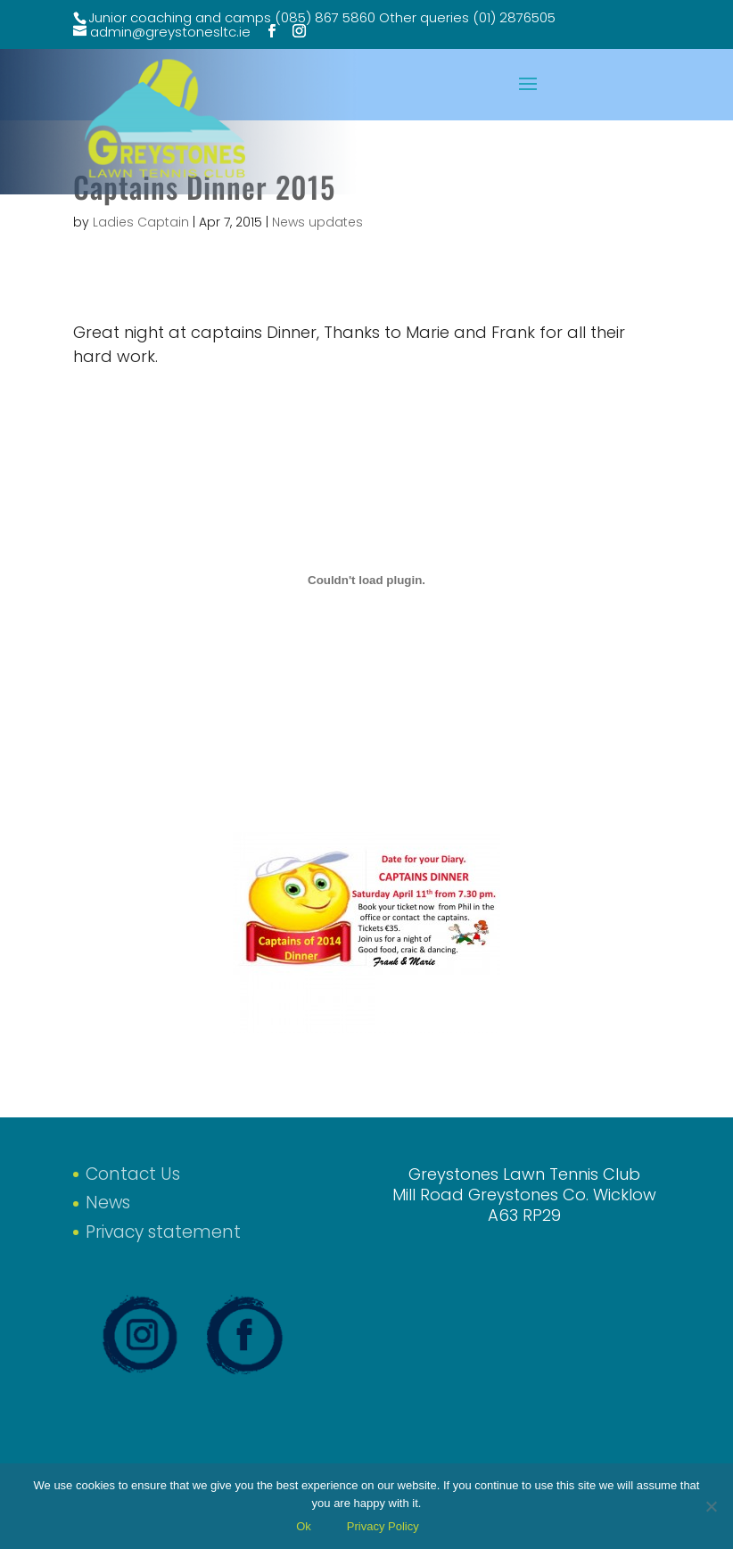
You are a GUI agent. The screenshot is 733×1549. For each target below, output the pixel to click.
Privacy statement (163, 1232)
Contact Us (133, 1174)
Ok (303, 1526)
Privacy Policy (383, 1526)
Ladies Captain (141, 222)
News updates (317, 222)
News (108, 1203)
